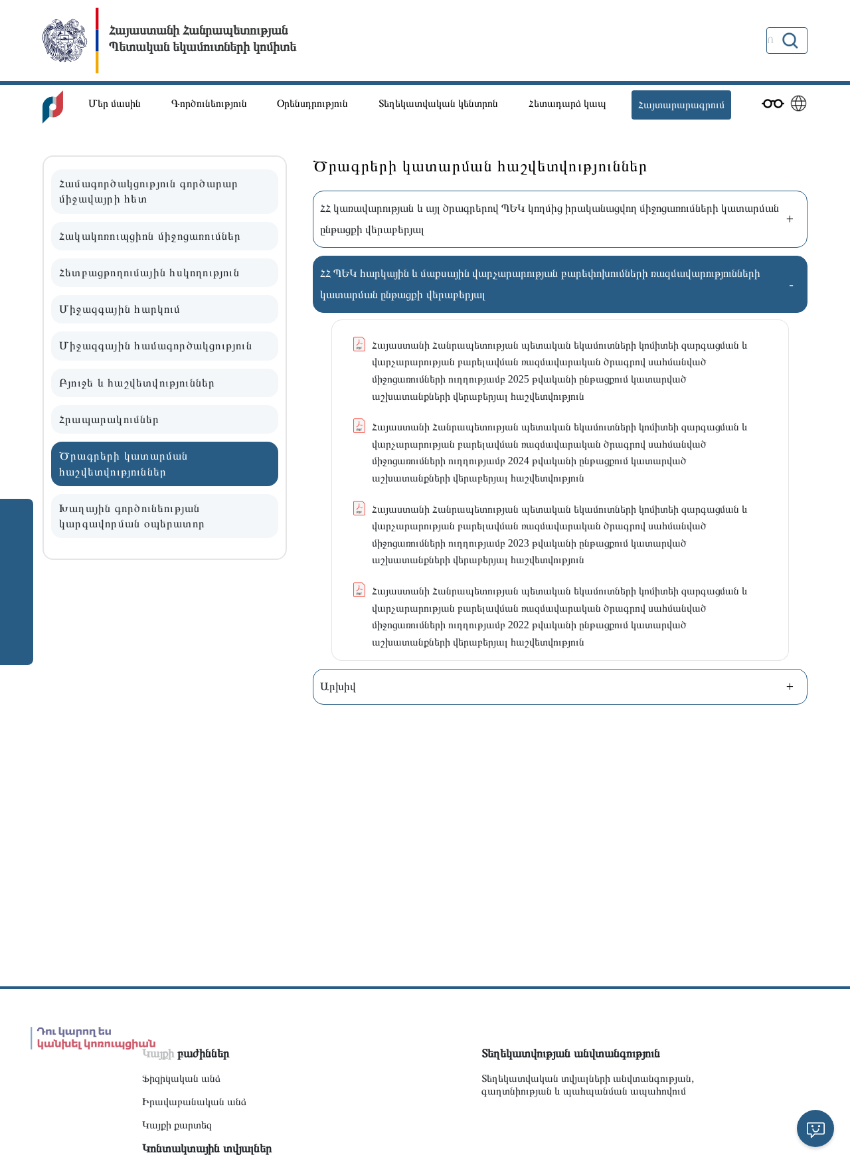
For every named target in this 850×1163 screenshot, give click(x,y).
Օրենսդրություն (312, 103)
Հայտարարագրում (681, 104)
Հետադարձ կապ (567, 103)
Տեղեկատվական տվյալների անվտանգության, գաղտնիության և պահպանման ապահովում (587, 1085)
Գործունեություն (209, 103)
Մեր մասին (114, 103)
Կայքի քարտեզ (177, 1124)
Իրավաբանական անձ (194, 1101)
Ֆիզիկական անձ (181, 1078)
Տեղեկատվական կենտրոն (438, 103)
